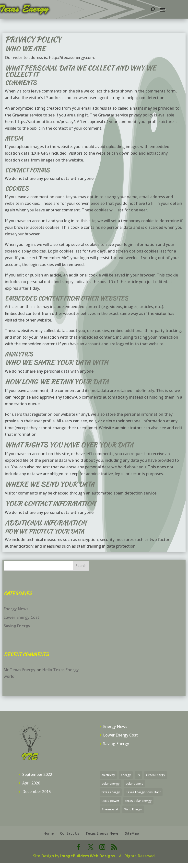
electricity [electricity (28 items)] (108, 775)
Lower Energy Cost (21, 617)
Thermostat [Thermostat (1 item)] (110, 809)
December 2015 (36, 791)
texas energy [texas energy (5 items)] (111, 792)
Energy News (16, 608)
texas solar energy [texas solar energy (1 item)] (138, 801)
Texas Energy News (101, 833)
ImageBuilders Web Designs (87, 856)
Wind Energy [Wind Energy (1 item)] (133, 809)
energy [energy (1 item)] (126, 775)
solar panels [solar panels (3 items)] (134, 784)
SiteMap (132, 833)
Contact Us (69, 833)
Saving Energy (17, 626)
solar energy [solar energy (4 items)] (110, 784)
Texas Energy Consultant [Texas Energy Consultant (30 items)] (143, 792)
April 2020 (31, 783)
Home (49, 833)
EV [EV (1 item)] (138, 775)
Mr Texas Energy (19, 669)
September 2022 (37, 774)
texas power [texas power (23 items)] (110, 801)
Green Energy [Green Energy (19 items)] (155, 775)
